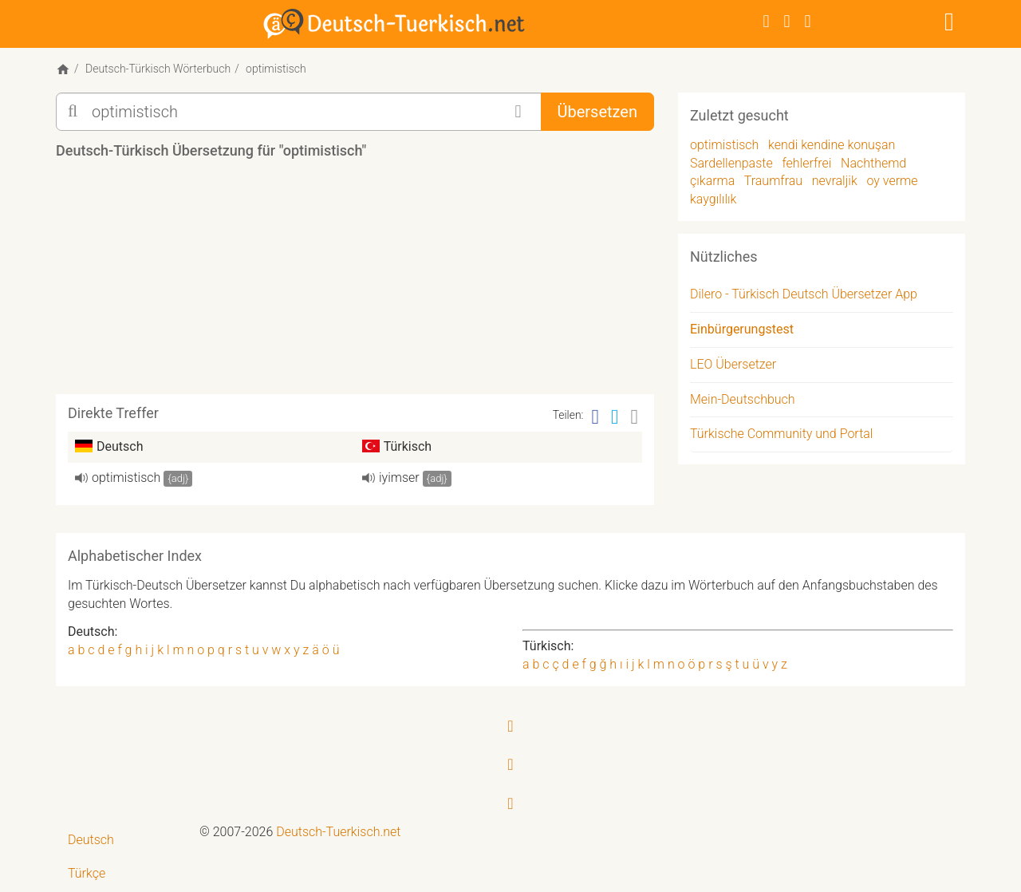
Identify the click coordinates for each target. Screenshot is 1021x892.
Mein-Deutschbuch (742, 399)
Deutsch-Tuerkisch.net (338, 831)
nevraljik (834, 180)
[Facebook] (766, 21)
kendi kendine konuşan (831, 144)
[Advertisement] (355, 282)
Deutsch (91, 839)
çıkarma (712, 180)
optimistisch (126, 477)
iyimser (399, 477)
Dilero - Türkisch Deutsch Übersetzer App (803, 294)
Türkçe (86, 873)
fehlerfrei (806, 163)
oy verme (891, 180)
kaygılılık (713, 199)
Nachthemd (873, 163)
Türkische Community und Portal (781, 433)
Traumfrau (773, 180)
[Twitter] (787, 21)
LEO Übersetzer (733, 364)
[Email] (635, 417)
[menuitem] (121, 840)
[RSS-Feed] (808, 21)
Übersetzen (597, 111)
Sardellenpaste (731, 163)
